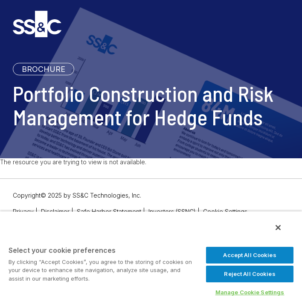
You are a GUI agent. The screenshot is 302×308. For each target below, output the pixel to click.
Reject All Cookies (249, 273)
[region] (151, 262)
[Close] (284, 233)
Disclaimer (55, 211)
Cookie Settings (225, 211)
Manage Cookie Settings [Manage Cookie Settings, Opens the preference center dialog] (250, 292)
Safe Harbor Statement (109, 211)
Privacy (23, 211)
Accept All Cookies (249, 255)
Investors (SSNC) (172, 211)
